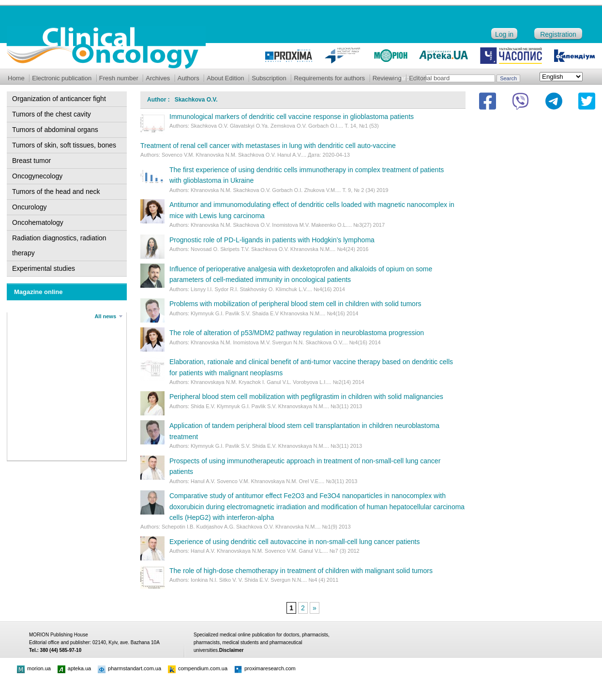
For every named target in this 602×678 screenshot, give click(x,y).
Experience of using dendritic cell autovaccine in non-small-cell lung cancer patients (294, 541)
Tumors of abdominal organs (55, 129)
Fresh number (118, 78)
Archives (158, 78)
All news (105, 316)
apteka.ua (74, 668)
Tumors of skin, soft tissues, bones (64, 145)
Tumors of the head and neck (56, 191)
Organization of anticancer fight (59, 99)
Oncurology (29, 207)
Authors (188, 78)
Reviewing (387, 78)
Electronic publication (61, 78)
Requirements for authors (329, 78)
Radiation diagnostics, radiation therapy (59, 245)
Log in (504, 34)
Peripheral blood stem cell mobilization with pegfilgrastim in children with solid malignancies (306, 396)
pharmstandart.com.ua (129, 668)
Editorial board (429, 78)
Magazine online (38, 291)
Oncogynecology (37, 176)
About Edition (225, 78)
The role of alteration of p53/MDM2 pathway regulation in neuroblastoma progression (296, 333)
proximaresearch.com (265, 668)
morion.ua (34, 668)
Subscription (269, 78)
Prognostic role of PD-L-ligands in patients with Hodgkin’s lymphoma (272, 240)
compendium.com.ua (197, 668)
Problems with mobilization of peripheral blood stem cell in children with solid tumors (295, 304)
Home (16, 78)
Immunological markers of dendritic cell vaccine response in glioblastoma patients (291, 116)
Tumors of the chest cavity (51, 114)
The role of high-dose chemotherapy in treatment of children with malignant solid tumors (301, 571)
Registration (558, 34)
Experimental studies (43, 268)
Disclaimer (231, 650)
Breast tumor (31, 160)
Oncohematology (37, 222)
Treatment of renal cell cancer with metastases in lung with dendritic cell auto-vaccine (268, 145)
